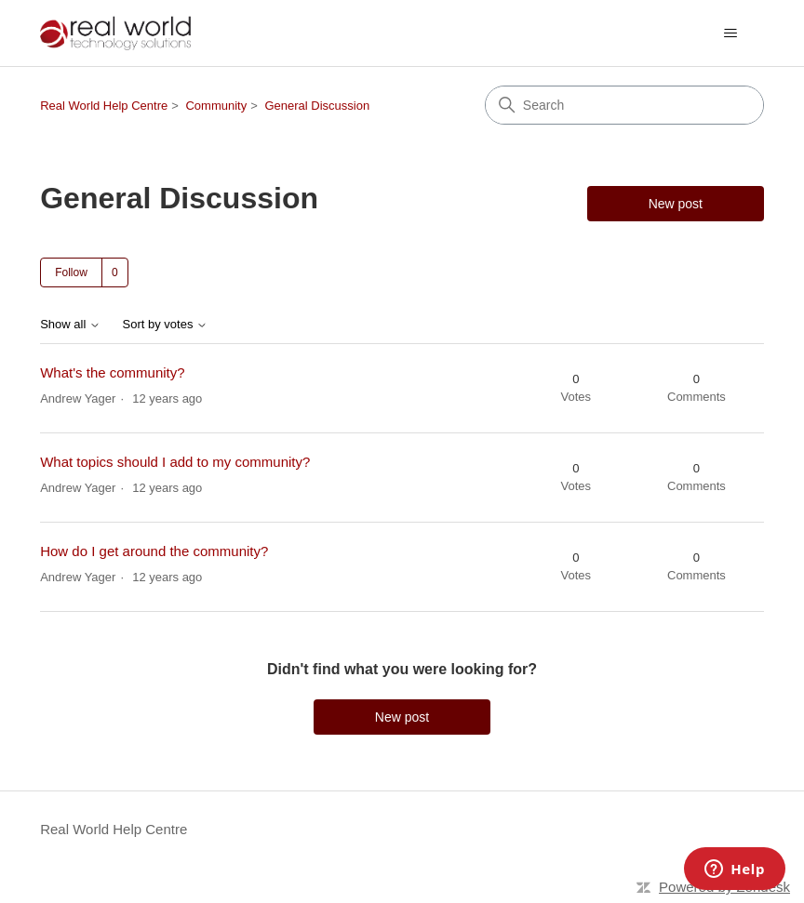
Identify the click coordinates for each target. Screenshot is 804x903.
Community (216, 106)
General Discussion (316, 106)
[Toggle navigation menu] (731, 33)
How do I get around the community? (154, 551)
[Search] (624, 105)
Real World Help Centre (104, 106)
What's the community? (112, 372)
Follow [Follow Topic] (71, 272)
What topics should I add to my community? (175, 462)
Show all (70, 324)
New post (676, 203)
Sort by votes (165, 324)
